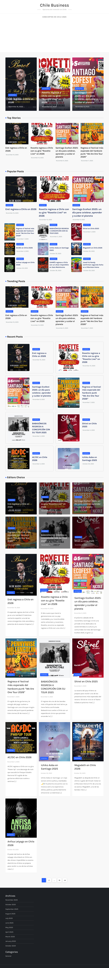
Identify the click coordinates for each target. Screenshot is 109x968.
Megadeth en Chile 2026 (92, 248)
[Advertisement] (54, 36)
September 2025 (11, 909)
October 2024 (10, 946)
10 (60, 879)
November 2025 (11, 900)
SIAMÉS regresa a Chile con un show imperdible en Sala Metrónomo (59, 264)
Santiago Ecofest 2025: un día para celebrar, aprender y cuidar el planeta (87, 212)
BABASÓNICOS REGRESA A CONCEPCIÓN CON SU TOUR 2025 (59, 230)
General (12, 95)
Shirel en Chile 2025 (91, 228)
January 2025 (10, 941)
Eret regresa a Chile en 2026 (20, 209)
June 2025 (9, 923)
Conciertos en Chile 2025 (54, 17)
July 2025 (9, 918)
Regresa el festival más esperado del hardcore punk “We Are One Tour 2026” (91, 393)
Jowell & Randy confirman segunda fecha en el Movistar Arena (93, 264)
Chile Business (54, 5)
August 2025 (10, 914)
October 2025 (10, 904)
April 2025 (9, 932)
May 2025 (9, 927)
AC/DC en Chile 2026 (24, 248)
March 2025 (10, 937)
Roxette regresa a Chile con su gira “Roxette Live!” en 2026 (42, 151)
